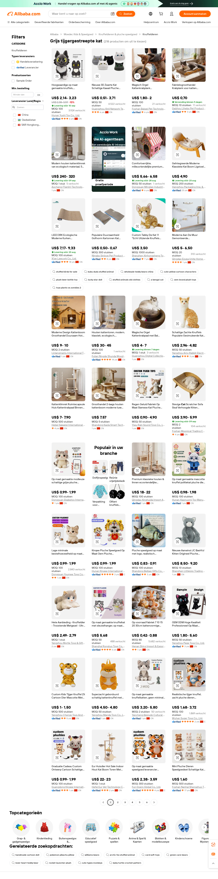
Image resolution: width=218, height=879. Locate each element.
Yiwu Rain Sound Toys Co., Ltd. (148, 424)
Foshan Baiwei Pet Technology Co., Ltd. (148, 108)
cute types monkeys (90, 862)
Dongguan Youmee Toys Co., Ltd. (68, 574)
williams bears (90, 854)
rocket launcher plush (58, 862)
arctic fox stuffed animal (120, 854)
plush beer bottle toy (65, 279)
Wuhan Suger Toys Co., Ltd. (187, 718)
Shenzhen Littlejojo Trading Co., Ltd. (189, 571)
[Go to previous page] (103, 802)
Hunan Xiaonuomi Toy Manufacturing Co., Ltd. (189, 499)
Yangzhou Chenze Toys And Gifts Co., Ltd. (68, 714)
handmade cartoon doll (25, 854)
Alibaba (54, 34)
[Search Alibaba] (80, 14)
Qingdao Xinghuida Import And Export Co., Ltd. (148, 499)
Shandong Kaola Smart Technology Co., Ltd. (108, 424)
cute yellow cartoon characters (178, 271)
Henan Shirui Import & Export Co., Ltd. (148, 646)
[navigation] (27, 418)
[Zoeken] (125, 14)
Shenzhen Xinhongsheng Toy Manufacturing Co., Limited (148, 255)
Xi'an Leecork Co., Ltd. (64, 258)
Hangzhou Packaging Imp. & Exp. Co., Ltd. (189, 186)
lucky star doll (93, 279)
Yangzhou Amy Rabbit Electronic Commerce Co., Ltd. (189, 352)
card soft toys (151, 854)
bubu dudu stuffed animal (99, 271)
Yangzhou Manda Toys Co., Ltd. (108, 714)
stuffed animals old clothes (124, 279)
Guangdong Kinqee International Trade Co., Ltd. (68, 786)
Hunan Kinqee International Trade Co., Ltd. (108, 571)
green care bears (177, 854)
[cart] (161, 14)
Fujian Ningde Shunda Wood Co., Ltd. (108, 356)
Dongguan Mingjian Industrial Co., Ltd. (148, 186)
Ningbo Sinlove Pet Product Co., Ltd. (108, 255)
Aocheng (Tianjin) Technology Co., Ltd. (68, 186)
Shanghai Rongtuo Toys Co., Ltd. (108, 646)
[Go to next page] (154, 802)
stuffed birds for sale (65, 271)
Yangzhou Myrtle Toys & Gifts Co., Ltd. (68, 643)
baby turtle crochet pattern (125, 862)
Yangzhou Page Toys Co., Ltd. (188, 643)
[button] (112, 14)
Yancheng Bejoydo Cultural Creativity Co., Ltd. (148, 714)
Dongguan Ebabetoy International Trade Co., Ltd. (68, 499)
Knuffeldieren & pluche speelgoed (118, 34)
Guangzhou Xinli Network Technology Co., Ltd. (108, 108)
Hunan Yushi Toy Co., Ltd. (66, 115)
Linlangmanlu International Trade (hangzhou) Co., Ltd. (68, 352)
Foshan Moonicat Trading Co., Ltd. (189, 431)
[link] (213, 844)
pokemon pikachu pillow (60, 854)
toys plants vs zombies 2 (67, 287)
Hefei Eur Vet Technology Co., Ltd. (108, 786)
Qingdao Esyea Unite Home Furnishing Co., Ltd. (189, 258)
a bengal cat (155, 279)
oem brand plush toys (183, 279)
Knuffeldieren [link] (150, 34)
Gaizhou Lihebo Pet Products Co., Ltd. (189, 108)
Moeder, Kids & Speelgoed (78, 34)
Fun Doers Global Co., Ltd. (146, 786)
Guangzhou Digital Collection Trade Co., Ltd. (148, 355)
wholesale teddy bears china (137, 271)
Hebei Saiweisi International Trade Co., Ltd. (68, 424)
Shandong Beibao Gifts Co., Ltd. (148, 571)
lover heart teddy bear (25, 862)
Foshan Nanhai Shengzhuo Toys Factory (189, 786)
